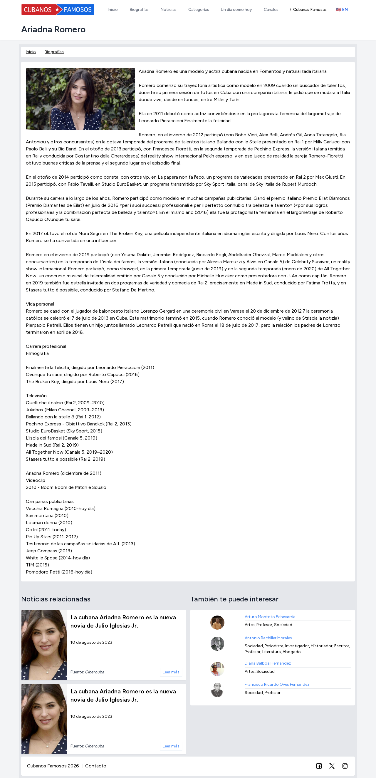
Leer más (171, 672)
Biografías (54, 51)
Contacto (95, 766)
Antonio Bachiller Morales (268, 638)
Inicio (31, 51)
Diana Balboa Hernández (268, 663)
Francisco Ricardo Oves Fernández (277, 684)
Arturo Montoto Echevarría (270, 616)
